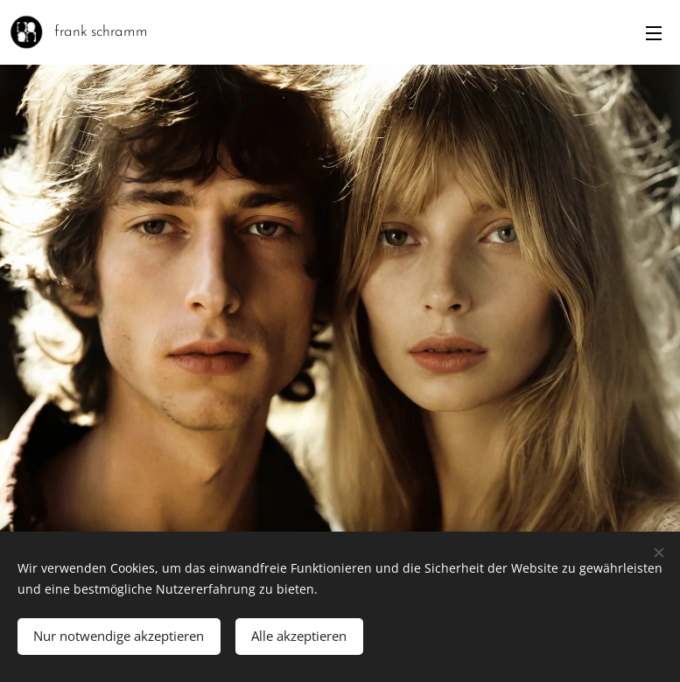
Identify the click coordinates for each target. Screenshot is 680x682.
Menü (654, 33)
